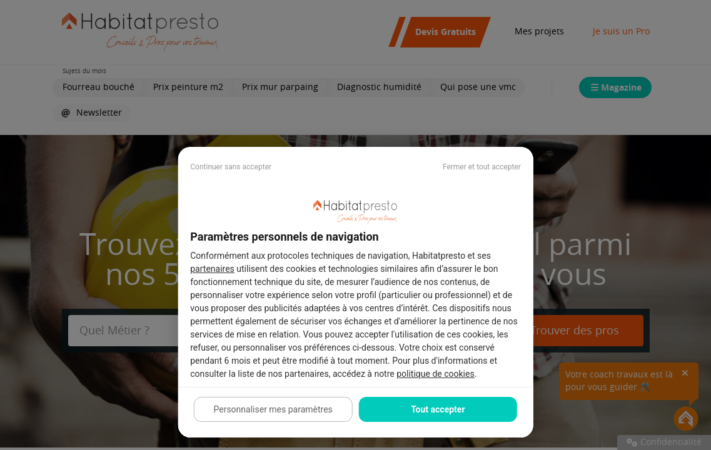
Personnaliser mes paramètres (272, 409)
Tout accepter (438, 409)
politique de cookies (435, 374)
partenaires (212, 269)
